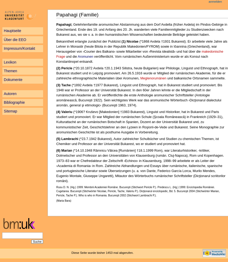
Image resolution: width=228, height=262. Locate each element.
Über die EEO (15, 40)
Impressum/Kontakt (19, 49)
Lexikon (10, 62)
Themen (10, 71)
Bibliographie (14, 103)
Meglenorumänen (153, 78)
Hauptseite (12, 31)
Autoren (10, 94)
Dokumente (13, 80)
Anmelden (215, 1)
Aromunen (85, 56)
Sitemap (10, 111)
